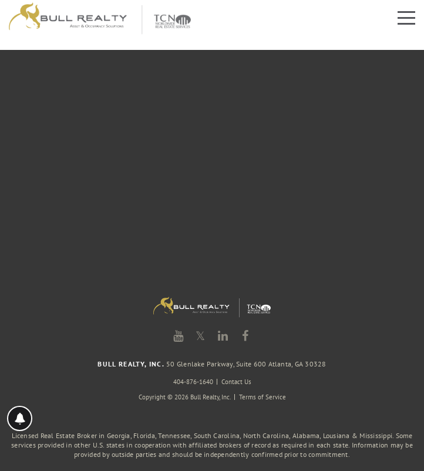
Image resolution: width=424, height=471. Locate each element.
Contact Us (236, 382)
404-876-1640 (193, 382)
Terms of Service (262, 397)
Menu (406, 18)
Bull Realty (100, 19)
